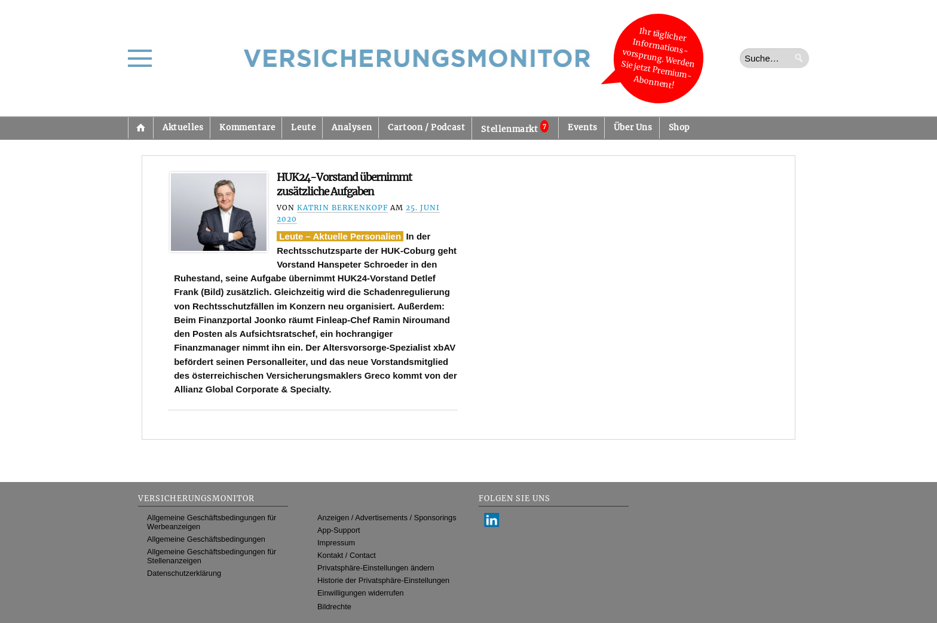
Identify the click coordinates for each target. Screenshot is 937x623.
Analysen (352, 127)
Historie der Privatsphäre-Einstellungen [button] (383, 580)
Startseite (140, 128)
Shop (679, 127)
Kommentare (247, 127)
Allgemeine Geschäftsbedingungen (206, 539)
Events (583, 127)
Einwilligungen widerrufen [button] (360, 592)
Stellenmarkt (515, 127)
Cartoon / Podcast (426, 127)
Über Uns (633, 127)
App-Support (338, 530)
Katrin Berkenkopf (342, 207)
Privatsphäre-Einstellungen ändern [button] (375, 567)
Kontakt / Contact (346, 555)
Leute (303, 127)
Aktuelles (183, 127)
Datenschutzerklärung (184, 573)
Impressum (336, 542)
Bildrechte (334, 606)
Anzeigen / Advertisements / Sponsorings (386, 517)
